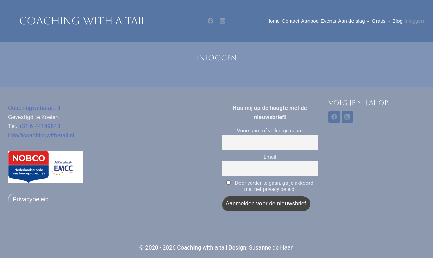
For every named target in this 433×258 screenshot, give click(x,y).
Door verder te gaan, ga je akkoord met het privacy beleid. (269, 186)
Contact (290, 20)
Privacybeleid (31, 199)
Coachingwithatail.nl (34, 107)
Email (270, 157)
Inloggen (414, 20)
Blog (397, 20)
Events (328, 20)
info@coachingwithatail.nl (41, 135)
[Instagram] (222, 21)
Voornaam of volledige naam (270, 130)
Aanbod (310, 20)
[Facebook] (210, 21)
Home (273, 20)
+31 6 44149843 (39, 126)
